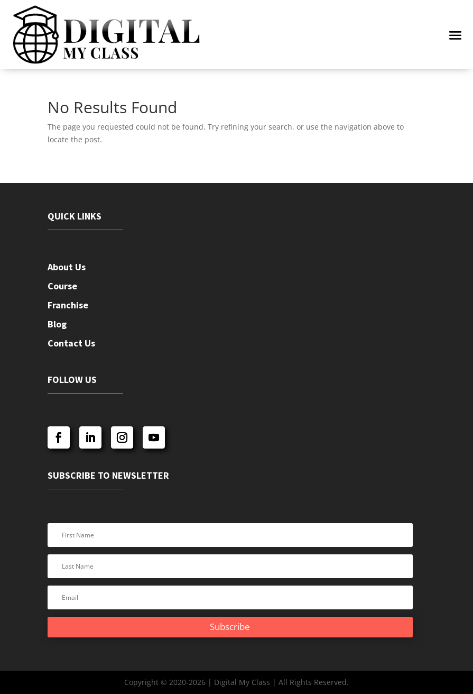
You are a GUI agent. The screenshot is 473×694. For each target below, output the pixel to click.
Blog (57, 324)
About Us (67, 267)
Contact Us (71, 343)
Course (62, 286)
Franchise (68, 305)
